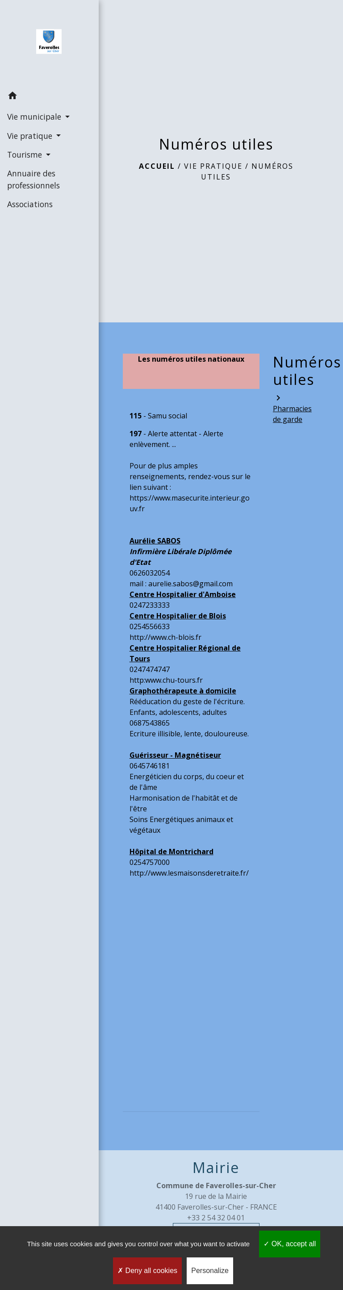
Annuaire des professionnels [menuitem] (33, 179)
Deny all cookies (147, 1270)
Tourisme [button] (25, 154)
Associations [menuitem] (29, 204)
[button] (45, 97)
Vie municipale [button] (35, 116)
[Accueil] (44, 43)
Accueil (157, 166)
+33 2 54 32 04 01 (216, 1218)
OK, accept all (290, 1244)
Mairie (215, 1167)
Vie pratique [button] (30, 135)
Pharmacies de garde (291, 408)
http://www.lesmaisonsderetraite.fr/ (189, 873)
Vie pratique (213, 166)
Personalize (210, 1270)
